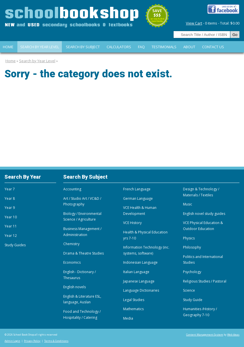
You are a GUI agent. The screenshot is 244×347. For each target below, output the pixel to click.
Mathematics (133, 308)
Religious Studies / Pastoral (204, 281)
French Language (137, 189)
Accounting (72, 189)
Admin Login (12, 341)
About (189, 46)
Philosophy (192, 247)
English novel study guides (204, 213)
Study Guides (15, 245)
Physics (189, 238)
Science (189, 290)
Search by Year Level (39, 46)
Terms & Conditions (56, 341)
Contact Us (213, 46)
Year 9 (10, 207)
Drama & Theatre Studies (83, 253)
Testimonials (164, 46)
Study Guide (192, 299)
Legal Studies (133, 299)
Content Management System (204, 334)
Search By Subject (83, 46)
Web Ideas (233, 334)
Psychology (192, 271)
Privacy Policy (32, 341)
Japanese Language (138, 281)
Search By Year (23, 177)
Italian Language (136, 271)
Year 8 (10, 198)
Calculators (119, 46)
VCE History (132, 222)
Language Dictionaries (141, 290)
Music (187, 204)
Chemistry (71, 243)
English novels (74, 287)
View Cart (194, 23)
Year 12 (11, 235)
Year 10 (11, 217)
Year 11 (11, 226)
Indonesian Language (140, 262)
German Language (138, 198)
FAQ (141, 46)
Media (128, 318)
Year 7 (10, 189)
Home (8, 46)
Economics (72, 262)
